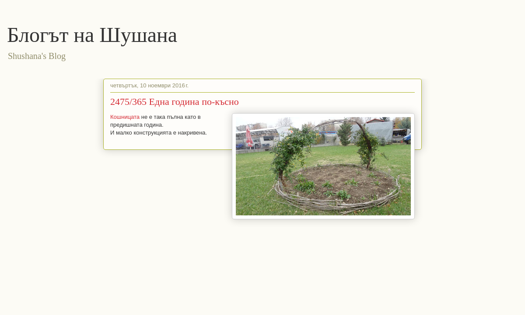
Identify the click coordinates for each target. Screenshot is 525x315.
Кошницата (125, 117)
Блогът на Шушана (92, 34)
